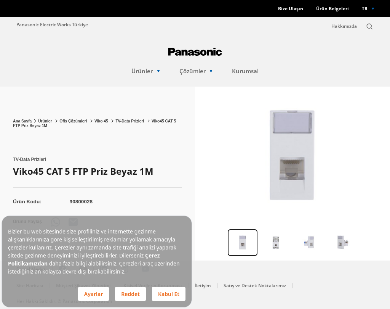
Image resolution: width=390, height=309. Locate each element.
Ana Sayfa (22, 121)
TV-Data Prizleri (130, 121)
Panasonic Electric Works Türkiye (52, 24)
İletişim (203, 285)
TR (365, 8)
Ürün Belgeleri (332, 8)
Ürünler (145, 71)
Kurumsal (245, 71)
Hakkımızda (344, 26)
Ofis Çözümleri (73, 121)
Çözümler (196, 71)
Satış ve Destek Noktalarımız (255, 285)
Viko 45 (101, 121)
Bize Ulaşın (290, 8)
